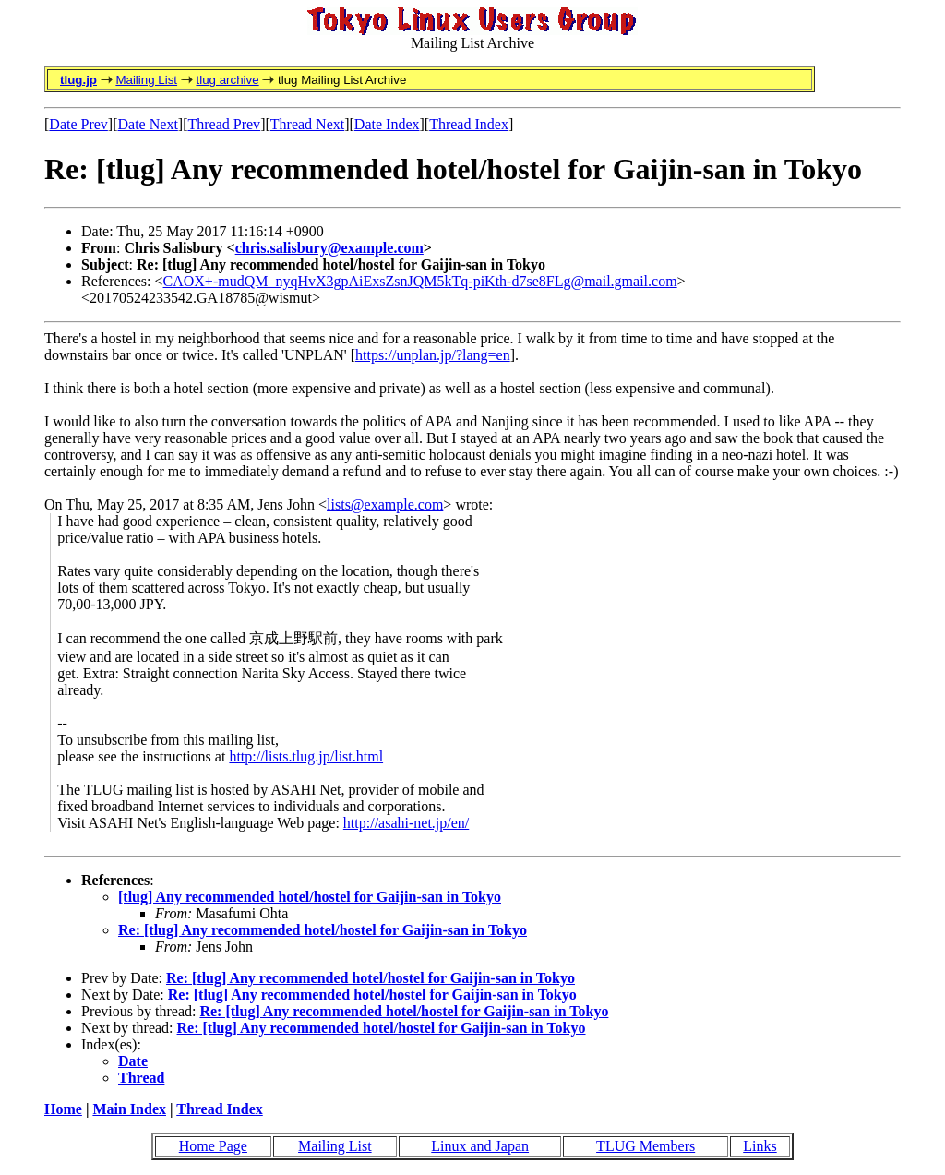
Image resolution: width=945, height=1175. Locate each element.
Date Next (148, 124)
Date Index (387, 124)
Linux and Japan (480, 1146)
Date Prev (78, 124)
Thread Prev (223, 124)
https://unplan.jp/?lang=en (432, 355)
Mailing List (146, 80)
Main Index (129, 1109)
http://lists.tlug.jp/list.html (306, 756)
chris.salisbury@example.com (329, 248)
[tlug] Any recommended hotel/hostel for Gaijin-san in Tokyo (309, 897)
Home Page (213, 1146)
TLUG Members (645, 1146)
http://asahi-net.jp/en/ (406, 823)
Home (63, 1109)
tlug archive (227, 80)
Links (759, 1146)
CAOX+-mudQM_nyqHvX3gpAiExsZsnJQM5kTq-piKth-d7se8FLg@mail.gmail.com (420, 281)
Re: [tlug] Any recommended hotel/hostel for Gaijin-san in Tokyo (322, 930)
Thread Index (468, 124)
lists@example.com (385, 504)
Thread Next (307, 124)
